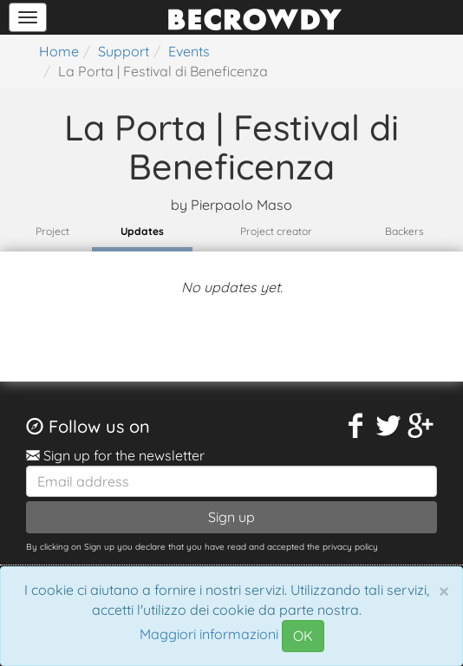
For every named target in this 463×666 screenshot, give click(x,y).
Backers (404, 231)
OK (303, 635)
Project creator (276, 231)
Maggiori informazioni (209, 634)
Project (52, 231)
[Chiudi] (444, 590)
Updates (142, 231)
